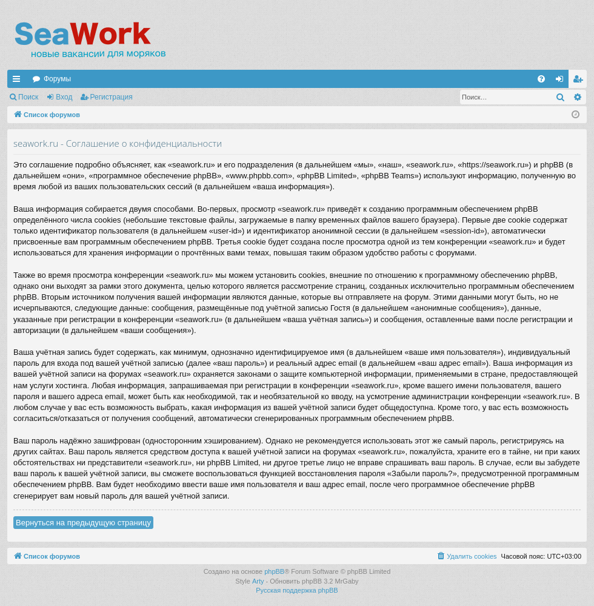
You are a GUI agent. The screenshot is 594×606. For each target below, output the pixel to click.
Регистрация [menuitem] (580, 81)
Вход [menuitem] (562, 81)
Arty (258, 581)
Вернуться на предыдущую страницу (83, 522)
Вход (64, 97)
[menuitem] (541, 79)
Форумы (57, 79)
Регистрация (111, 97)
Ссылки (18, 81)
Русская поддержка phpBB (297, 590)
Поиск (28, 97)
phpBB (274, 571)
